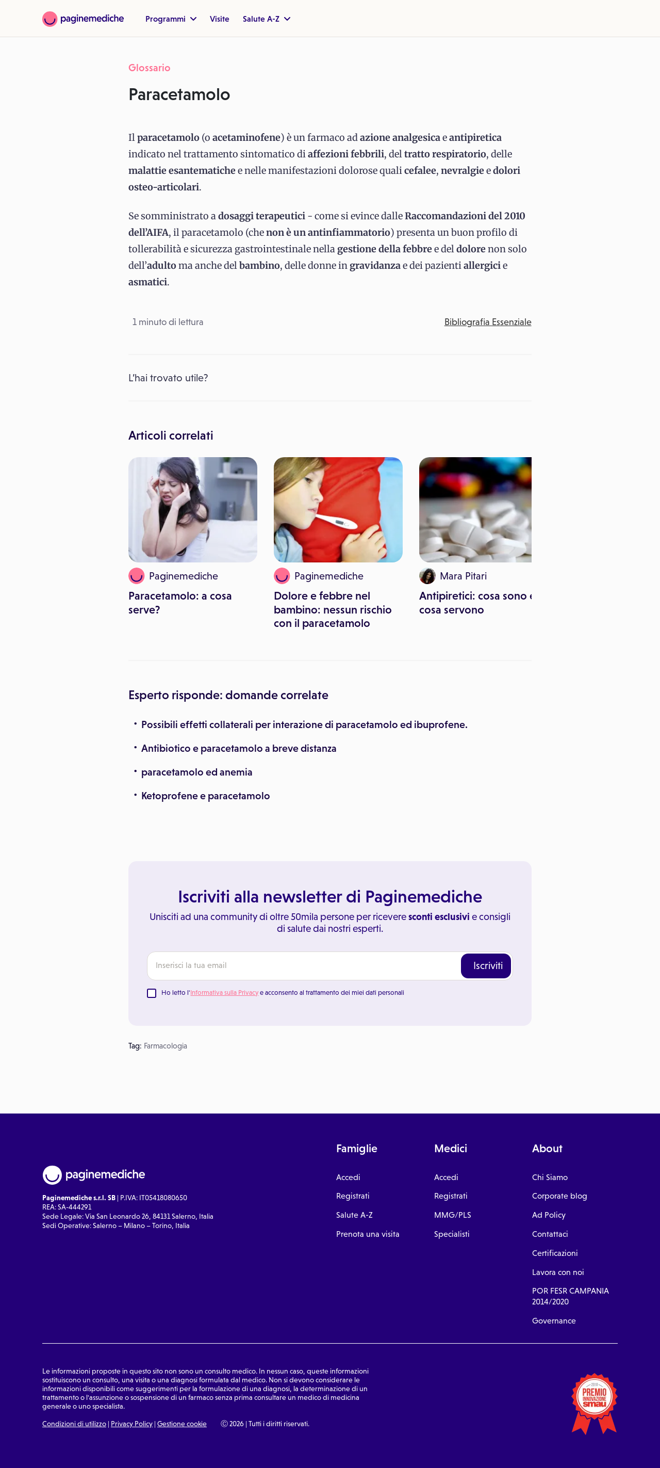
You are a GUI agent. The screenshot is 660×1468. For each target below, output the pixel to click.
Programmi (170, 18)
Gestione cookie (182, 1423)
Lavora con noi (558, 1272)
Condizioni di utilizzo (74, 1423)
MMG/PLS (452, 1215)
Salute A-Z (266, 18)
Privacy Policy (132, 1423)
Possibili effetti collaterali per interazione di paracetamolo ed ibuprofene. (304, 724)
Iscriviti (488, 965)
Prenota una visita (368, 1234)
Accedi (348, 1177)
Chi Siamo (550, 1177)
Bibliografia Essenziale (488, 322)
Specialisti (452, 1234)
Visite (219, 18)
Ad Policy (549, 1215)
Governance (554, 1320)
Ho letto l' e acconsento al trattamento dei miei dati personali (282, 992)
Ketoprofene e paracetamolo (205, 795)
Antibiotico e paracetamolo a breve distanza (239, 748)
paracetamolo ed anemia (197, 772)
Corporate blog (559, 1195)
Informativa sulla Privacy (224, 992)
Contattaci (550, 1234)
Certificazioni (555, 1253)
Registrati (353, 1195)
